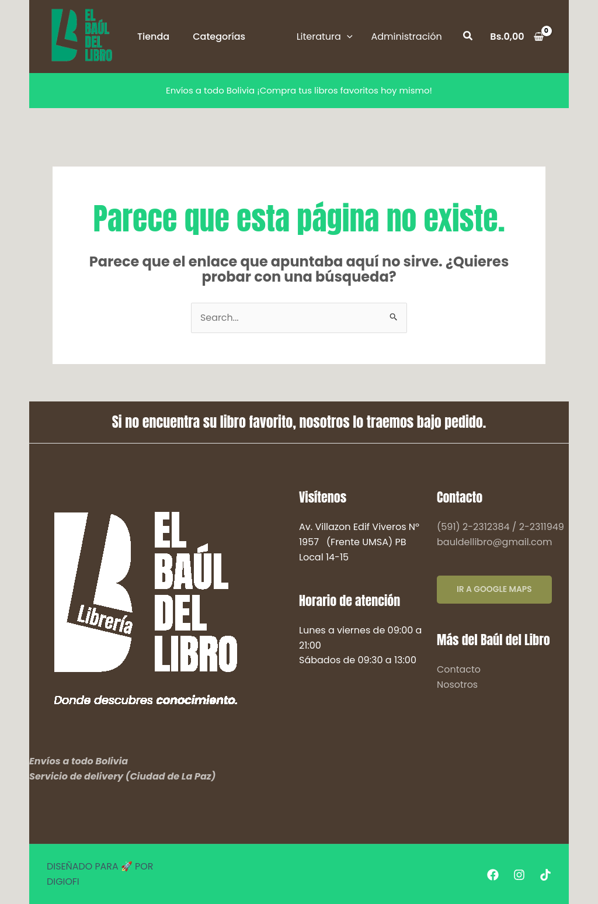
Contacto (459, 669)
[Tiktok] (545, 875)
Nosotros (457, 684)
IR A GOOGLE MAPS (495, 590)
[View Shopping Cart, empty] (516, 36)
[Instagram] (519, 875)
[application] (347, 36)
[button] (324, 36)
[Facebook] (493, 875)
